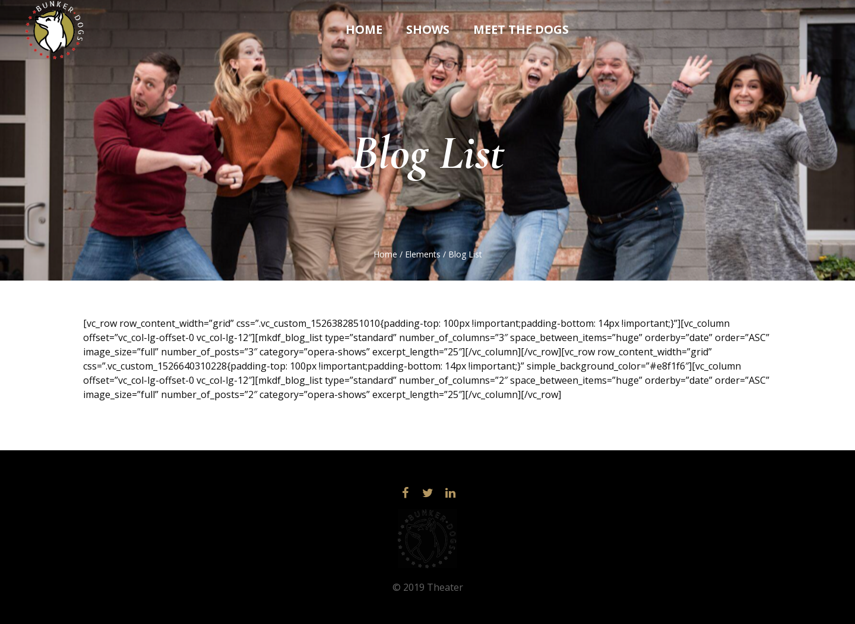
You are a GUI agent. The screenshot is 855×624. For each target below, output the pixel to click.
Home (385, 254)
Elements (423, 254)
